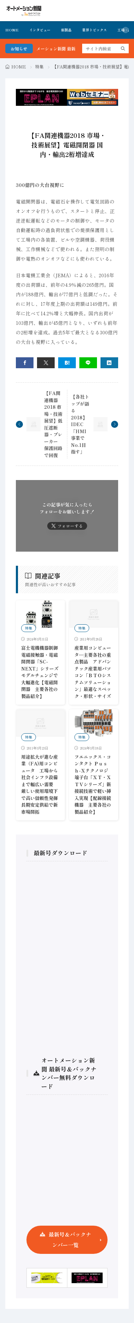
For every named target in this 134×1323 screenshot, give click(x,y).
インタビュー (39, 29)
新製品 (66, 29)
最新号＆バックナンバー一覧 (70, 1240)
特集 (39, 66)
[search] (123, 48)
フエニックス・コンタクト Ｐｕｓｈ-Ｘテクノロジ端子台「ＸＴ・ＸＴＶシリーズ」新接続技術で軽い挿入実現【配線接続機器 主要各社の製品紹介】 (92, 784)
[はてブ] (67, 362)
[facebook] (25, 362)
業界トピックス (94, 29)
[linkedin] (109, 362)
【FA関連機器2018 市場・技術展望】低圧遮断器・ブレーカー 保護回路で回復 (53, 424)
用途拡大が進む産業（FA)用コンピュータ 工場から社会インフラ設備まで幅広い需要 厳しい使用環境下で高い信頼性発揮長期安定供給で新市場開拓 (39, 784)
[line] (88, 362)
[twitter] (46, 362)
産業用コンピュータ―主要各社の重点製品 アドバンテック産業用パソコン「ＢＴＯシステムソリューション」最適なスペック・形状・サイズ (92, 671)
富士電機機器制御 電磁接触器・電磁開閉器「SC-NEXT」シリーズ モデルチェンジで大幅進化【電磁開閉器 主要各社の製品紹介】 (40, 671)
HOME (12, 29)
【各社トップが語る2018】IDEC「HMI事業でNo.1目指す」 (80, 424)
